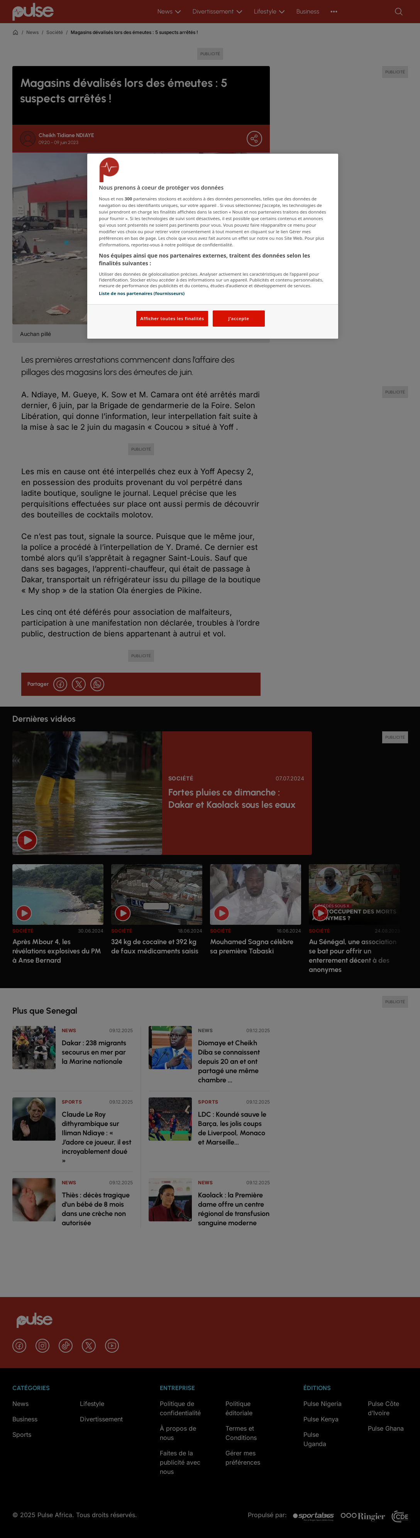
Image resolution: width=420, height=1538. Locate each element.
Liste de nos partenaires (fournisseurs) (142, 293)
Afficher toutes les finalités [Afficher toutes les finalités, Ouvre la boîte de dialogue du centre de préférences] (172, 318)
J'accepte (238, 318)
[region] (212, 246)
